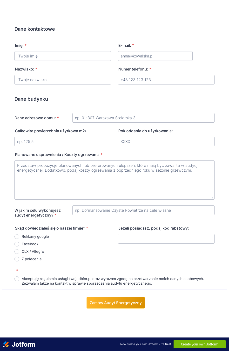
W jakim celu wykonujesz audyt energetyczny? (37, 213)
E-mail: (126, 45)
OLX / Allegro (33, 251)
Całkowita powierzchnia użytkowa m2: (50, 130)
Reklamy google (35, 236)
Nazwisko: (26, 69)
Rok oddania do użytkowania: (145, 130)
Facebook (30, 244)
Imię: (21, 45)
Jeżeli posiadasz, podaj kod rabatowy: (153, 228)
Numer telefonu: (134, 69)
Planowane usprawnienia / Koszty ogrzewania (58, 154)
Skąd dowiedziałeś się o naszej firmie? (51, 228)
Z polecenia (31, 259)
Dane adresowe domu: (36, 117)
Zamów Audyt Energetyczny (116, 302)
